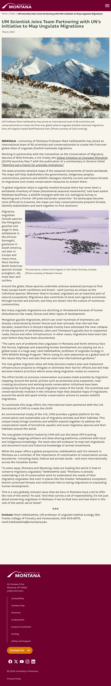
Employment (17, 619)
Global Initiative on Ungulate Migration (82, 157)
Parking (15, 634)
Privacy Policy (14, 678)
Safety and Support (21, 641)
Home (5, 13)
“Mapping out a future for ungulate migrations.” (33, 165)
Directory (16, 612)
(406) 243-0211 (15, 591)
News (12, 13)
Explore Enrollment (21, 626)
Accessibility (17, 598)
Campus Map (18, 605)
